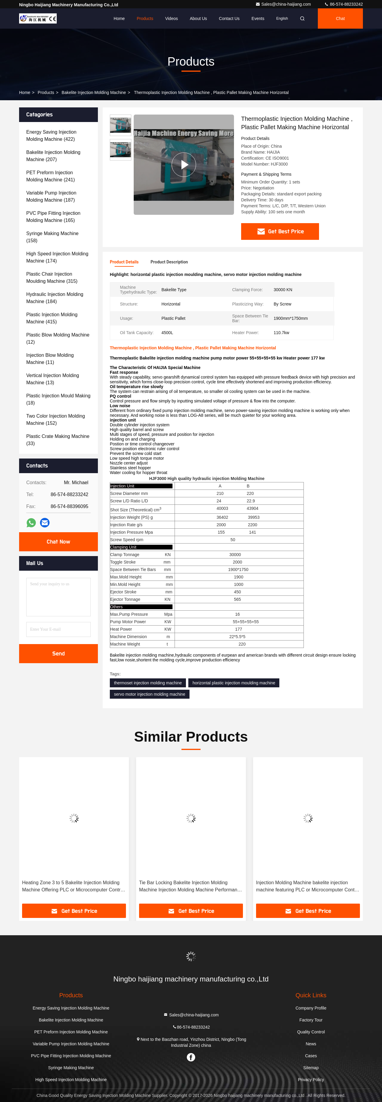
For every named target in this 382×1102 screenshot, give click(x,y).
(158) (52, 237)
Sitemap (310, 1067)
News (311, 1043)
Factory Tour (311, 1020)
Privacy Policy (311, 1079)
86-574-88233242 (343, 4)
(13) (52, 379)
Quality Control (311, 1032)
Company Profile (310, 1008)
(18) (58, 399)
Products (145, 18)
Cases (311, 1055)
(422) (51, 135)
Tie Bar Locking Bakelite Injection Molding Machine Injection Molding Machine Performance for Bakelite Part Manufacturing (190, 886)
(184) (54, 298)
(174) (57, 257)
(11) (50, 359)
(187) (51, 196)
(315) (52, 277)
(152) (55, 419)
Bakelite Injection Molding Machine (94, 92)
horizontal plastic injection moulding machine (233, 682)
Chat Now (58, 542)
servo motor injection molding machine (149, 694)
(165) (53, 217)
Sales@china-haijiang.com (283, 4)
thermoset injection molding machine (148, 682)
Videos (171, 18)
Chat (340, 18)
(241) (50, 176)
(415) (52, 318)
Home (119, 18)
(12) (58, 338)
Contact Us (229, 18)
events (258, 18)
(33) (58, 440)
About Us (198, 18)
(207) (53, 156)
